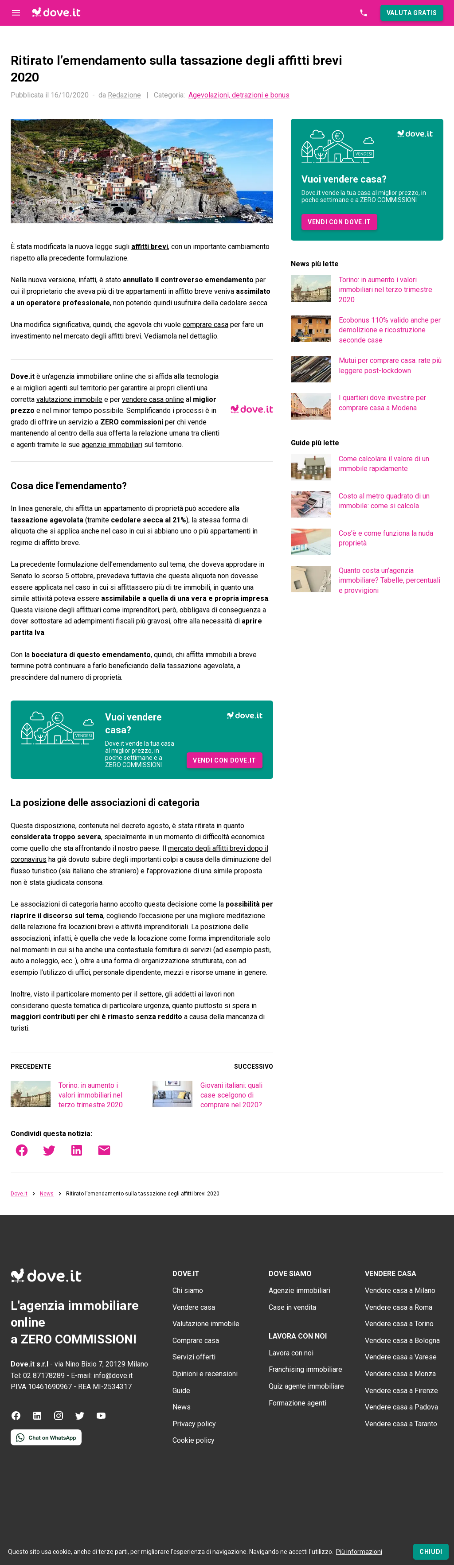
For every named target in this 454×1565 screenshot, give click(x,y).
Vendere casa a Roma (398, 1307)
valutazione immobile (69, 399)
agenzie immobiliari (112, 444)
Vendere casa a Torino (399, 1324)
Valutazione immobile (205, 1324)
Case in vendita (292, 1307)
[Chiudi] (431, 1552)
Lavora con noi (291, 1353)
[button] (411, 13)
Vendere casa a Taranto (401, 1424)
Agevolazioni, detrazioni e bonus (239, 95)
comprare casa (205, 324)
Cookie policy (193, 1440)
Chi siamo (187, 1290)
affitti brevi (149, 246)
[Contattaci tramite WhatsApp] (46, 1443)
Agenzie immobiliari (299, 1290)
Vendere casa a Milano (400, 1290)
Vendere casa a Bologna (402, 1340)
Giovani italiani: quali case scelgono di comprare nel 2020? (231, 1095)
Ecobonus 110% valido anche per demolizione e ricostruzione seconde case (390, 330)
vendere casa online (153, 399)
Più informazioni (359, 1551)
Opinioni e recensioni (205, 1374)
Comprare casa (195, 1340)
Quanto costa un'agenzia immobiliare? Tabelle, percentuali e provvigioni (389, 580)
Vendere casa (193, 1307)
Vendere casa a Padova (401, 1407)
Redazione (124, 95)
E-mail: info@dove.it (102, 1375)
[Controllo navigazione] (16, 13)
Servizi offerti (193, 1357)
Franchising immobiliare (305, 1369)
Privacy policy (194, 1424)
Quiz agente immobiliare (306, 1386)
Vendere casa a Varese (401, 1357)
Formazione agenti (297, 1403)
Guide (181, 1390)
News (47, 1194)
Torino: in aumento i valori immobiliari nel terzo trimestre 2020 (91, 1095)
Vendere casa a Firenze (401, 1390)
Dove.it (19, 1194)
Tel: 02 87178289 (38, 1375)
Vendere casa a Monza (400, 1374)
